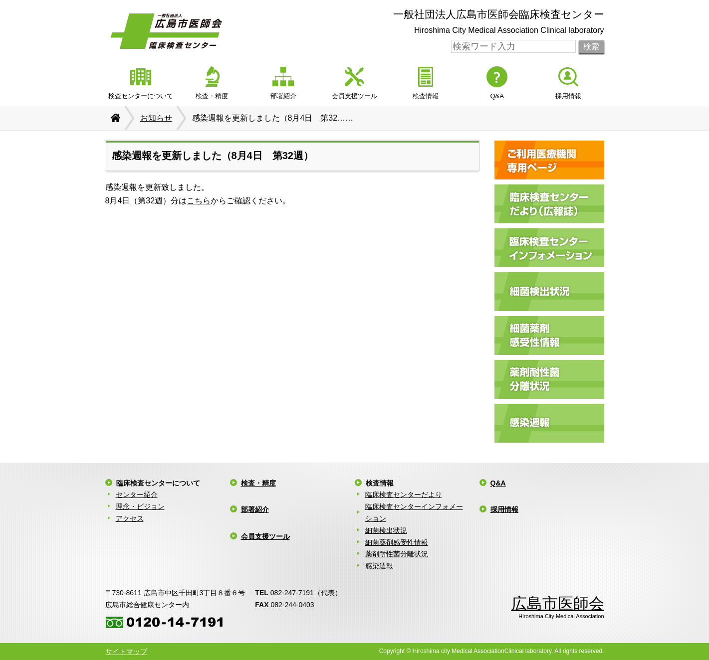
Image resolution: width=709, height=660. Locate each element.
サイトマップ (126, 652)
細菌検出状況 (386, 530)
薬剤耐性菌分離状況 (396, 554)
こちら (199, 200)
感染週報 (379, 566)
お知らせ (156, 118)
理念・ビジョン (140, 506)
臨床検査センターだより (403, 494)
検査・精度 (258, 483)
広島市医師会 (557, 603)
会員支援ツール (265, 536)
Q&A (498, 483)
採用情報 (504, 509)
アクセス (130, 518)
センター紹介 (137, 494)
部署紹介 (255, 509)
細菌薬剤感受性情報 (396, 542)
